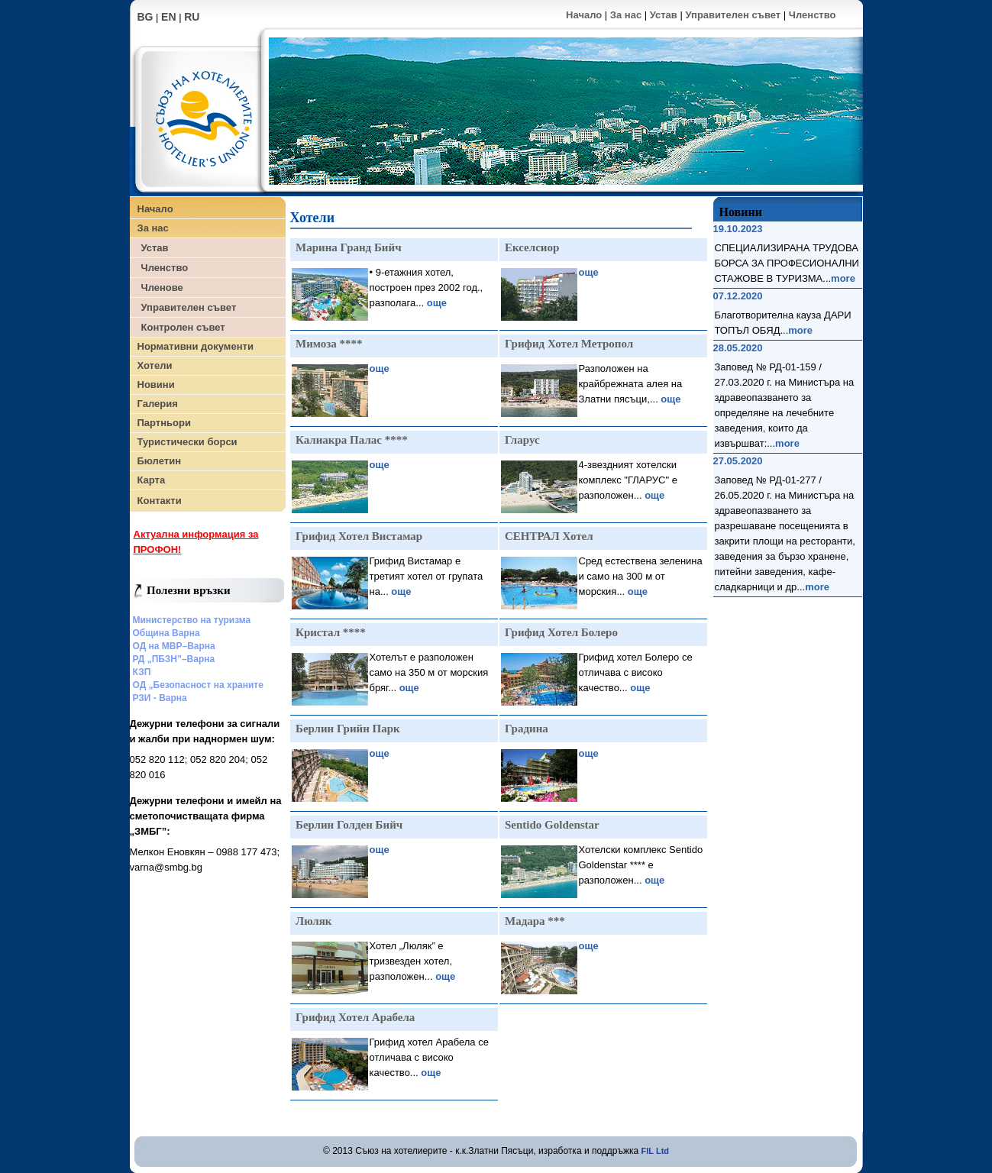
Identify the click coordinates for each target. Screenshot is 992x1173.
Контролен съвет (183, 327)
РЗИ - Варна (160, 698)
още (437, 303)
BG (145, 17)
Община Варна (166, 633)
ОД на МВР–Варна (174, 646)
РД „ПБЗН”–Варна (174, 659)
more (843, 278)
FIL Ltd (655, 1150)
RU (191, 17)
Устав (663, 15)
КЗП (142, 672)
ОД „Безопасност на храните (198, 685)
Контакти (159, 500)
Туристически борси (187, 442)
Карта (151, 480)
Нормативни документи (195, 346)
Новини (156, 384)
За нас (625, 15)
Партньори (164, 422)
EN (168, 17)
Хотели (155, 365)
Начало (584, 15)
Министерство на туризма (192, 620)
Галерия (157, 403)
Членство (812, 15)
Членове (162, 287)
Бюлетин (159, 461)
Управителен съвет (732, 15)
